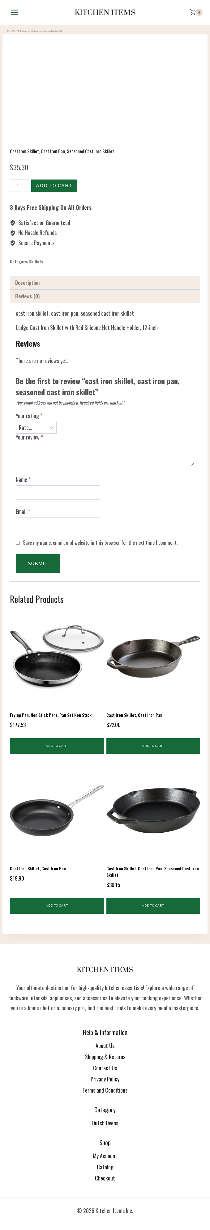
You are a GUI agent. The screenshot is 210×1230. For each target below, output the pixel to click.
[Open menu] (14, 12)
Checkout (105, 1178)
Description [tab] (27, 282)
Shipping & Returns (105, 1057)
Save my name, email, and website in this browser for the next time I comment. (100, 542)
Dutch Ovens (105, 1123)
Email (23, 511)
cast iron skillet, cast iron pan (134, 715)
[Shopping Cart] (196, 12)
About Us (105, 1046)
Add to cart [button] (57, 745)
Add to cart (54, 185)
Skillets (36, 262)
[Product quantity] (20, 186)
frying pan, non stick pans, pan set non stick (51, 715)
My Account (105, 1156)
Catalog (105, 1167)
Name (23, 479)
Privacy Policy (105, 1079)
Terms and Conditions (105, 1090)
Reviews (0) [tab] (27, 296)
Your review (29, 437)
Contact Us (105, 1068)
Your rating (29, 416)
